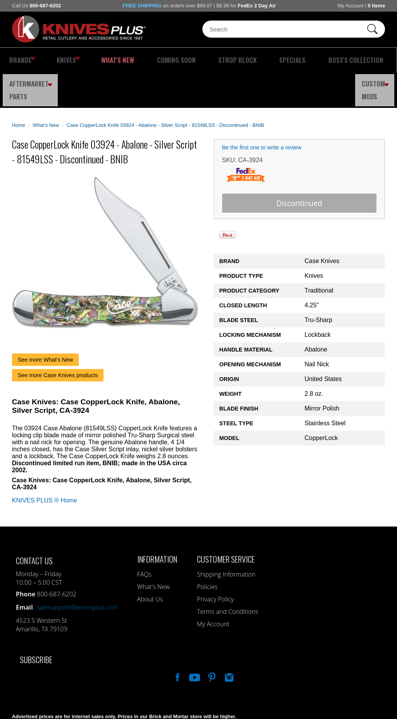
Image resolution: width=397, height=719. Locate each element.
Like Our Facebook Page (177, 641)
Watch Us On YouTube (194, 641)
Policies (207, 551)
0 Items (376, 6)
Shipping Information (226, 539)
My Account (351, 6)
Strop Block (183, 60)
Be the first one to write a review (262, 112)
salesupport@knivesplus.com (77, 572)
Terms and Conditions (227, 576)
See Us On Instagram (228, 641)
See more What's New (45, 324)
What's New (94, 60)
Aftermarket (330, 60)
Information (157, 524)
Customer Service (226, 524)
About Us (150, 564)
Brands (19, 60)
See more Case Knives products (58, 340)
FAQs (144, 539)
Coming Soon (138, 60)
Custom (377, 60)
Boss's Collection (271, 60)
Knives (56, 60)
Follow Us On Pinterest (211, 641)
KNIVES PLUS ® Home (44, 465)
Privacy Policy (215, 564)
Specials (223, 60)
